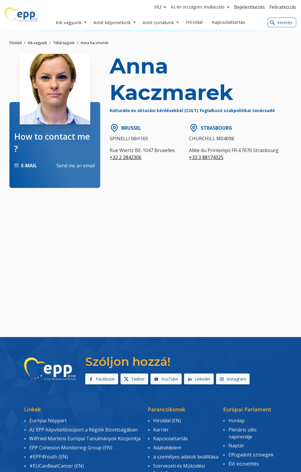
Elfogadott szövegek (251, 452)
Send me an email (75, 165)
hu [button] (161, 7)
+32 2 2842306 (125, 157)
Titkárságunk (63, 42)
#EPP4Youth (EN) (48, 454)
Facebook (102, 379)
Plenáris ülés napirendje (242, 432)
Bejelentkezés (249, 7)
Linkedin (199, 379)
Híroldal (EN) (167, 420)
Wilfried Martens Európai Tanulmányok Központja (85, 437)
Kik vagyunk (37, 42)
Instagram (233, 379)
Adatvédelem (167, 445)
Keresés (281, 22)
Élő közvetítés (243, 461)
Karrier (161, 428)
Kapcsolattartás (170, 437)
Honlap (236, 420)
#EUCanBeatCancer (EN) (56, 462)
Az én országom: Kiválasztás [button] (201, 7)
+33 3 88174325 (206, 157)
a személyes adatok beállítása (185, 454)
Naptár (236, 444)
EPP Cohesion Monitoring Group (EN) (70, 445)
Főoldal (15, 42)
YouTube (166, 379)
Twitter (134, 379)
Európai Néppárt (48, 420)
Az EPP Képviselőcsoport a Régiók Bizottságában (83, 428)
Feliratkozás (283, 7)
